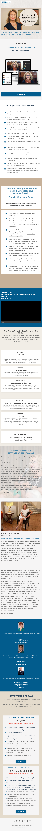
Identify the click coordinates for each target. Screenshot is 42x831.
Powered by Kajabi (21, 827)
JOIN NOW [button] (21, 94)
